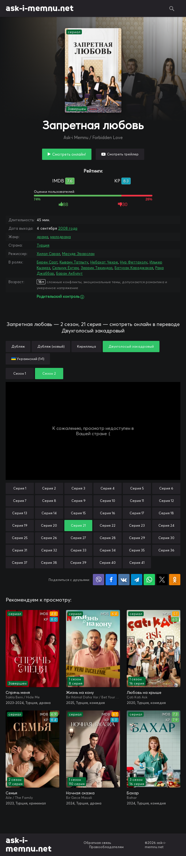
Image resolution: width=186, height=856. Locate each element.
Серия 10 (107, 501)
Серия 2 (49, 488)
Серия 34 (108, 550)
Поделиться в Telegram (136, 579)
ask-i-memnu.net (40, 8)
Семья (11, 792)
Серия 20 (49, 525)
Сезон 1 (19, 373)
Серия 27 (78, 538)
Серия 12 (166, 501)
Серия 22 (107, 525)
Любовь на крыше (144, 692)
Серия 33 (78, 550)
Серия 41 (137, 562)
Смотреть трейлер (123, 154)
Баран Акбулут (69, 273)
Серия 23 (137, 525)
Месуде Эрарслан (78, 253)
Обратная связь (97, 843)
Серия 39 (78, 562)
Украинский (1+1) (27, 359)
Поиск (171, 8)
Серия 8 (49, 501)
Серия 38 (49, 562)
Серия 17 (137, 513)
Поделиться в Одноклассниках (174, 579)
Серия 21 (78, 525)
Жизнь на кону (80, 692)
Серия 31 (19, 550)
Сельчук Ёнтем (65, 267)
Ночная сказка (80, 792)
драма (42, 236)
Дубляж (18, 346)
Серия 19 (19, 525)
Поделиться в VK (124, 579)
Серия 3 (78, 488)
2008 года (67, 228)
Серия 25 (20, 538)
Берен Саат (47, 262)
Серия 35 (137, 550)
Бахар (133, 792)
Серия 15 (78, 513)
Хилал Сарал (48, 253)
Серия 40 (107, 562)
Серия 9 (78, 501)
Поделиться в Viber (98, 579)
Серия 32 (49, 550)
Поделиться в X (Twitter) (162, 579)
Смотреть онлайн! (69, 154)
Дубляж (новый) (51, 346)
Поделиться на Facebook (111, 579)
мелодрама (60, 236)
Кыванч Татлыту (74, 262)
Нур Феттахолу (134, 262)
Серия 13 (19, 513)
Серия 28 (108, 538)
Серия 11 (137, 501)
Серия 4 (107, 488)
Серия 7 (20, 501)
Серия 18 (166, 513)
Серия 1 (19, 488)
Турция (43, 245)
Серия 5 (137, 488)
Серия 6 (166, 488)
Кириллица (86, 346)
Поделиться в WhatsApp (149, 579)
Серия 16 (107, 513)
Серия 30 (166, 538)
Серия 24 (166, 525)
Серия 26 (49, 538)
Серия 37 (19, 562)
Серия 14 (49, 513)
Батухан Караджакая (134, 267)
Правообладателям (106, 847)
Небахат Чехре (104, 262)
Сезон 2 (49, 373)
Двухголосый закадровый (131, 346)
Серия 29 (137, 538)
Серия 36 (166, 550)
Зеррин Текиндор (97, 267)
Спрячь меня (18, 692)
